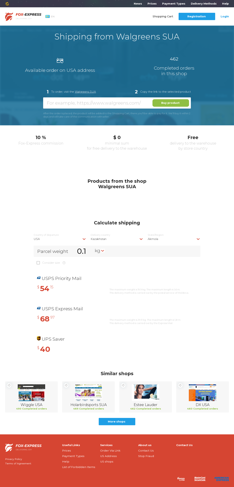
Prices (152, 3)
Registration (196, 16)
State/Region (156, 235)
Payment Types (173, 3)
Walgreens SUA (85, 91)
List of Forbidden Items (78, 467)
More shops (116, 421)
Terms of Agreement (18, 463)
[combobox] (60, 238)
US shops (106, 461)
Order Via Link (110, 450)
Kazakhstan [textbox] (98, 239)
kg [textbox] (97, 250)
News (138, 3)
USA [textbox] (37, 239)
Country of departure (46, 235)
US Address (108, 456)
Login (225, 16)
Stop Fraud (146, 456)
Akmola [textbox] (153, 239)
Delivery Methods (204, 3)
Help (225, 3)
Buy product (170, 103)
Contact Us (146, 450)
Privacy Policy (13, 459)
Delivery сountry (100, 235)
